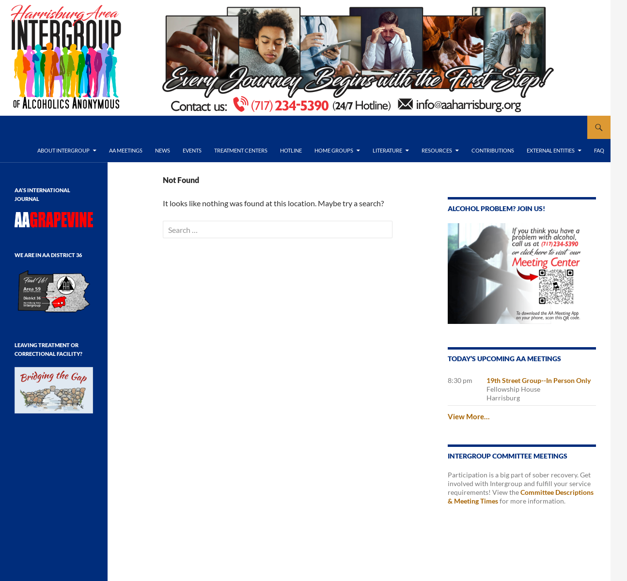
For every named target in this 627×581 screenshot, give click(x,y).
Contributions (492, 150)
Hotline (291, 150)
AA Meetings (125, 150)
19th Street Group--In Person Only (538, 380)
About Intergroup (63, 150)
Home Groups (333, 150)
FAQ (599, 150)
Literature (387, 150)
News (162, 150)
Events (192, 150)
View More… (468, 416)
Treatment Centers (240, 150)
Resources (437, 150)
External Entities (551, 150)
